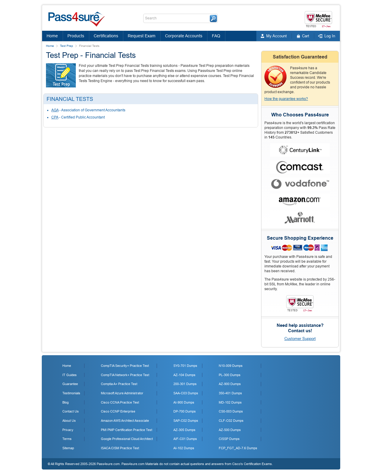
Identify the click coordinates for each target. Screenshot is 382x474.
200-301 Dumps (185, 384)
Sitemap (68, 448)
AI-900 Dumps (183, 402)
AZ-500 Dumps (230, 430)
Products (75, 35)
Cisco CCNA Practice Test (120, 402)
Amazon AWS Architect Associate (125, 420)
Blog (65, 402)
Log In (329, 36)
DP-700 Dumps (184, 411)
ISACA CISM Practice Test (120, 448)
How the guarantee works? (286, 99)
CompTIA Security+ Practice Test (125, 365)
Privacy (67, 430)
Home (52, 35)
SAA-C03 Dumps (185, 393)
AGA (54, 110)
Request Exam (141, 35)
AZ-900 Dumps (230, 384)
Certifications (106, 35)
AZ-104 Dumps (184, 375)
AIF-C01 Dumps (185, 439)
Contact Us (70, 411)
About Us (69, 420)
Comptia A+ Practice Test (119, 384)
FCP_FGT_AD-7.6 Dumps (238, 448)
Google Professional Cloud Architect (127, 439)
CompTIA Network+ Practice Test (125, 375)
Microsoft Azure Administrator (122, 393)
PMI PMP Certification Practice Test (126, 430)
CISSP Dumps (229, 439)
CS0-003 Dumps (231, 411)
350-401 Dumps (230, 393)
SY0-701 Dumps (185, 365)
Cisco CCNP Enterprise (118, 411)
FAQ (216, 35)
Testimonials (71, 393)
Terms (67, 439)
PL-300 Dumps (230, 375)
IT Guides (69, 375)
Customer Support (300, 338)
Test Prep (66, 45)
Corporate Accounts (183, 35)
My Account (276, 36)
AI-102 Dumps (183, 448)
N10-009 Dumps (231, 365)
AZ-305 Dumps (184, 430)
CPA (54, 117)
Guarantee (70, 384)
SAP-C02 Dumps (185, 420)
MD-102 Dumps (230, 402)
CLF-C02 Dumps (231, 420)
